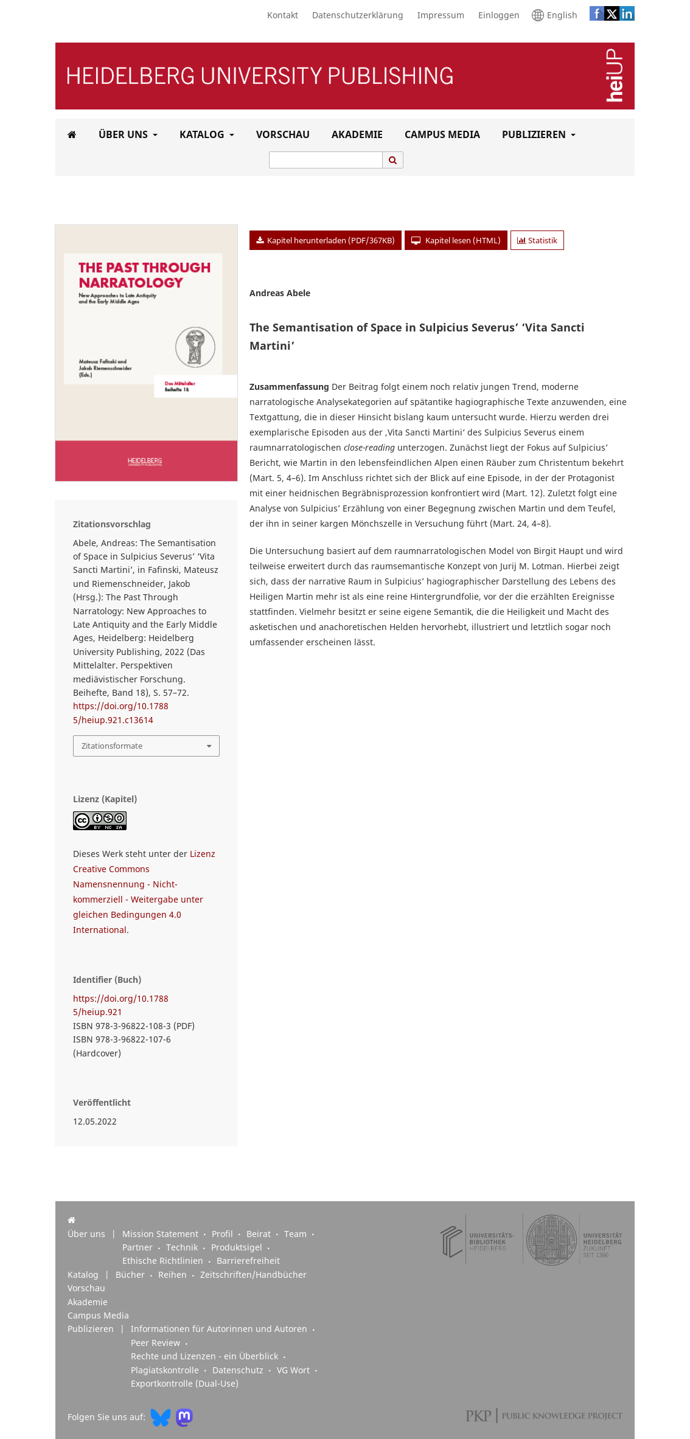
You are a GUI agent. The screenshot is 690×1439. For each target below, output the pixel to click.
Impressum (437, 15)
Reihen (173, 1274)
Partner (138, 1247)
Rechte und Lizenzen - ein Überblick (206, 1356)
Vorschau (280, 134)
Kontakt (279, 15)
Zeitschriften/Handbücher (253, 1274)
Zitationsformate (112, 745)
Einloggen (496, 15)
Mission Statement (161, 1234)
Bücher (131, 1274)
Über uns (122, 134)
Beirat (259, 1234)
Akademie (355, 134)
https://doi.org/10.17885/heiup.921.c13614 (121, 712)
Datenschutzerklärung (354, 15)
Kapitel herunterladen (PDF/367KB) (330, 240)
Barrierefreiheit (248, 1260)
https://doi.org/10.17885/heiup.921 (121, 1005)
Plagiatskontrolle (166, 1370)
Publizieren (532, 134)
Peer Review (157, 1343)
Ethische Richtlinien (164, 1260)
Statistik (537, 240)
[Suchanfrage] (326, 159)
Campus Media (440, 134)
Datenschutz (239, 1370)
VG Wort (294, 1370)
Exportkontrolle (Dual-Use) (185, 1383)
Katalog (201, 134)
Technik (183, 1247)
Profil (223, 1234)
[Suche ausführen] (393, 159)
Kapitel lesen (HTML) (462, 240)
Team (296, 1234)
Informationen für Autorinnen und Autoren (220, 1329)
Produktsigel (238, 1247)
